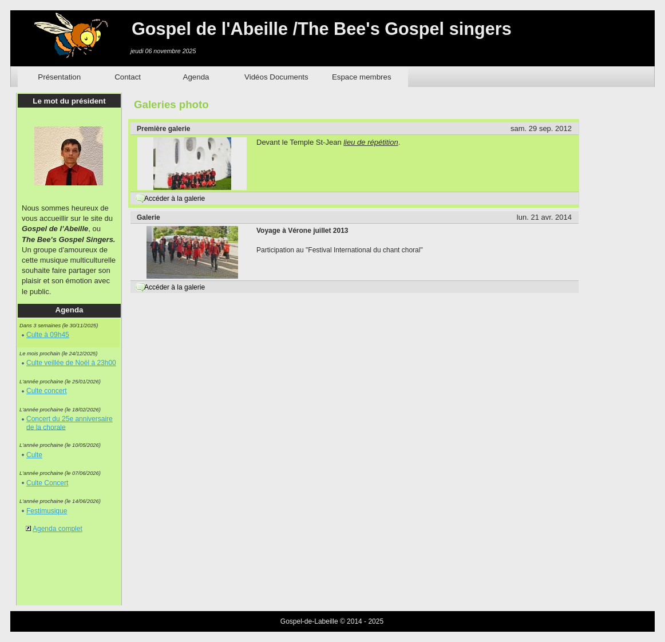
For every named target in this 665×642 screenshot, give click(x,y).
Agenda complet (57, 529)
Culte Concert (47, 483)
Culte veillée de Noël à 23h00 (71, 363)
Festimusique (46, 511)
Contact (127, 77)
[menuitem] (59, 76)
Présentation (59, 77)
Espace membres (361, 77)
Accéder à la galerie (174, 199)
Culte (34, 455)
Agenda (196, 77)
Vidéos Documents (276, 77)
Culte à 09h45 (47, 335)
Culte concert (46, 391)
